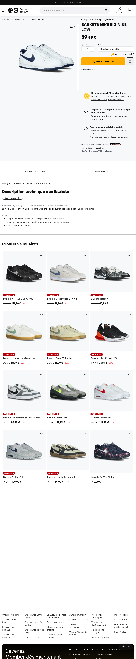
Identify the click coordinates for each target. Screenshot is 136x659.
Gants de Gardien (77, 615)
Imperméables (121, 615)
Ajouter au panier (103, 61)
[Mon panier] (129, 10)
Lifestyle (5, 19)
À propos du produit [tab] (35, 171)
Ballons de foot (31, 637)
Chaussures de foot (11, 615)
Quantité (84, 45)
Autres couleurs (87, 69)
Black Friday (120, 632)
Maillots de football (100, 637)
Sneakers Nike (38, 19)
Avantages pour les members (68, 3)
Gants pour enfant (55, 622)
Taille (100, 45)
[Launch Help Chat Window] (126, 647)
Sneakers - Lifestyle (20, 19)
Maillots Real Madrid (79, 619)
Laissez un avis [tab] (101, 171)
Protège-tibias (120, 619)
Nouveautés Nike (12, 198)
